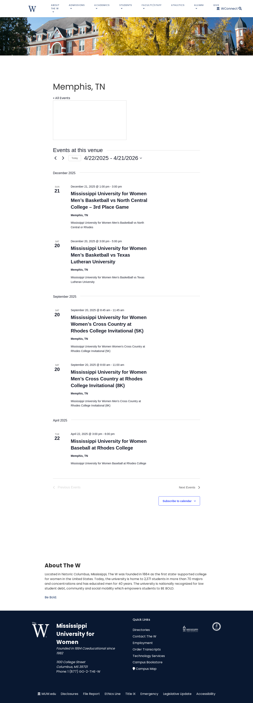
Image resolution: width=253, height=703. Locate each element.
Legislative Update (177, 694)
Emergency (149, 694)
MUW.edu (49, 694)
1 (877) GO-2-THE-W (84, 671)
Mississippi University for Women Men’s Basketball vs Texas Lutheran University (109, 255)
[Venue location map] (90, 120)
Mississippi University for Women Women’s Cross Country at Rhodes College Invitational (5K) (109, 324)
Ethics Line (113, 694)
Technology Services (149, 656)
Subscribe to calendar (177, 501)
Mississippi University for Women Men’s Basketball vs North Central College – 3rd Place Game (109, 200)
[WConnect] (227, 8)
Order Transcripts (147, 649)
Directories (141, 630)
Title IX (130, 694)
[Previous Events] (55, 158)
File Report (91, 694)
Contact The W (144, 636)
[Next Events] (63, 158)
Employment (143, 643)
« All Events (61, 98)
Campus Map (146, 668)
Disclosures (69, 694)
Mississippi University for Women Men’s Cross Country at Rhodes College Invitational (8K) (109, 378)
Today (75, 158)
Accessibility (205, 694)
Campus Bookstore (147, 662)
